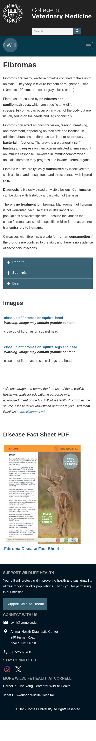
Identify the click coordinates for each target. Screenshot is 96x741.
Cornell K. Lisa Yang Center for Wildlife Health (36, 686)
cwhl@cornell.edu (33, 412)
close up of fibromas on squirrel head (33, 318)
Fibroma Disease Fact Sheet (31, 548)
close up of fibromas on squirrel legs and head (40, 347)
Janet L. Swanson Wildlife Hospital (28, 695)
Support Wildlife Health (25, 604)
